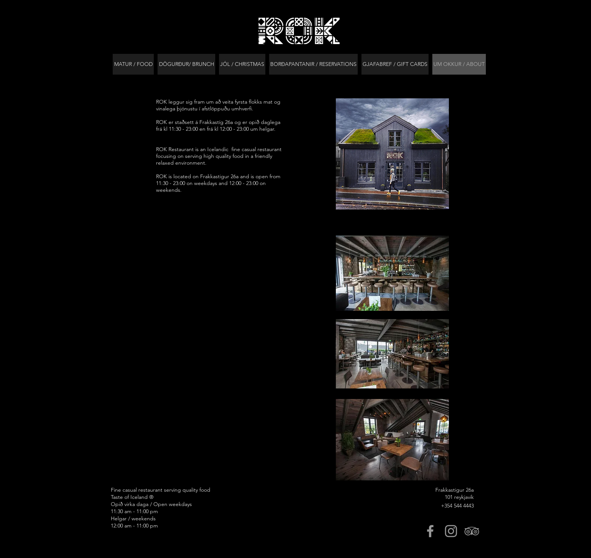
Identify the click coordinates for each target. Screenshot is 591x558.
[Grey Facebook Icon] (430, 531)
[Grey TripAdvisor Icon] (472, 531)
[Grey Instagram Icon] (451, 531)
